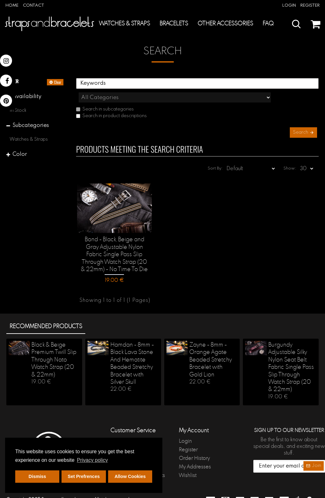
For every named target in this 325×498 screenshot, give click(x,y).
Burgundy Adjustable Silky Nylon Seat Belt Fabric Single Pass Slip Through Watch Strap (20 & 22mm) (291, 356)
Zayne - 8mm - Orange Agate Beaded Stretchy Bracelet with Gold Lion (210, 348)
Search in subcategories (105, 95)
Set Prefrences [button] (84, 476)
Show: (291, 158)
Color (19, 154)
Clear (57, 82)
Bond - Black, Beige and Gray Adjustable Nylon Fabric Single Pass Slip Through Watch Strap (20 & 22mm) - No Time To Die (114, 244)
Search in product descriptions (111, 102)
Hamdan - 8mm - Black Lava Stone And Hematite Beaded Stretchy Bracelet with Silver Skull (132, 352)
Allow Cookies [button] (130, 476)
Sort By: (223, 158)
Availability (26, 96)
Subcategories (30, 125)
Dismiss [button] (37, 476)
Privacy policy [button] (92, 460)
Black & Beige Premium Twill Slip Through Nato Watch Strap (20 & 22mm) (53, 348)
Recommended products (46, 315)
